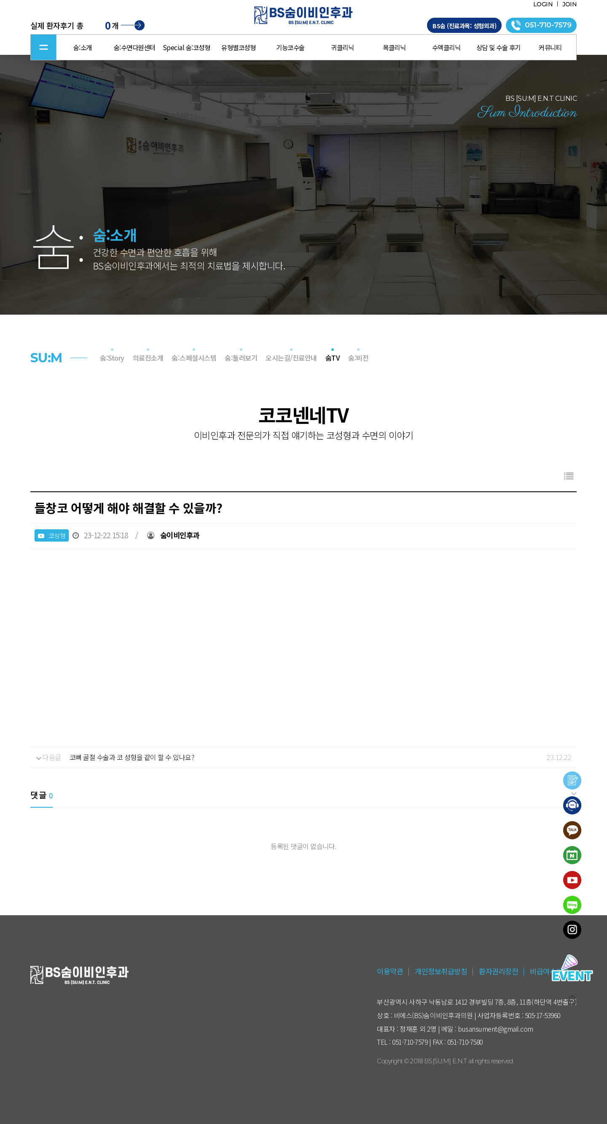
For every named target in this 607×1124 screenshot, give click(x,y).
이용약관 (390, 971)
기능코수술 (290, 47)
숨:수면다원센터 (134, 47)
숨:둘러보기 (241, 358)
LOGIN (543, 4)
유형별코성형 (238, 47)
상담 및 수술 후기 (498, 47)
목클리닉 (394, 47)
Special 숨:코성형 (186, 47)
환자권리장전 (498, 971)
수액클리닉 (446, 47)
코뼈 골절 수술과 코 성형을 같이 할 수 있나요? (132, 757)
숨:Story (112, 358)
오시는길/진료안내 (291, 358)
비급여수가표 (549, 971)
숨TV (332, 358)
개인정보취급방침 (441, 971)
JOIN (569, 4)
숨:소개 (82, 47)
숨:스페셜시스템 (194, 358)
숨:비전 (358, 358)
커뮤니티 (550, 47)
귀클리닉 (342, 47)
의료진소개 (148, 358)
